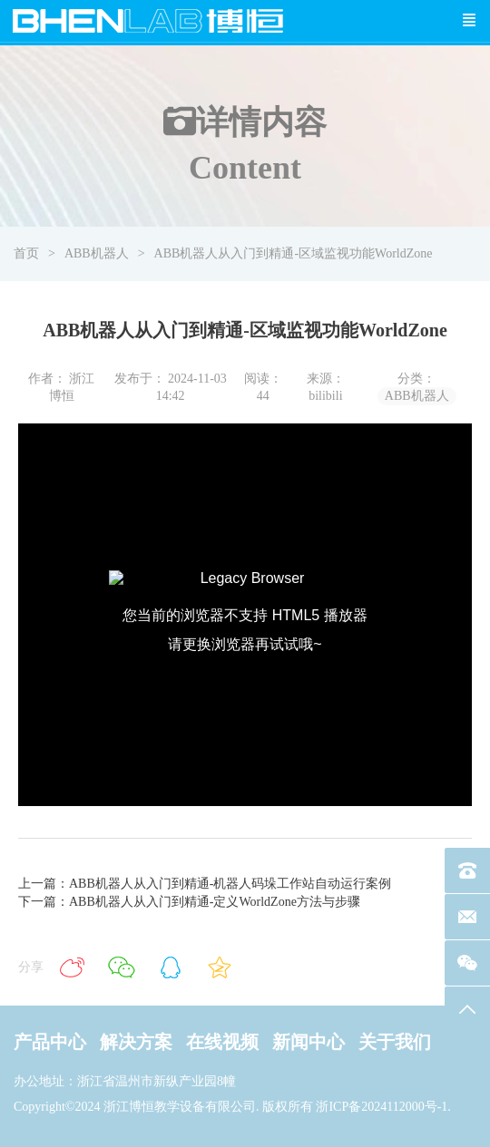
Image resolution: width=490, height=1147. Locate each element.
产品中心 (50, 1042)
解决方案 (136, 1042)
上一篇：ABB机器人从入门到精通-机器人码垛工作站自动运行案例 (204, 883)
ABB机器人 (96, 253)
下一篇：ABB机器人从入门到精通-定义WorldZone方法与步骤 (189, 902)
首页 (26, 253)
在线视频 (222, 1042)
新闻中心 (308, 1042)
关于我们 (394, 1042)
